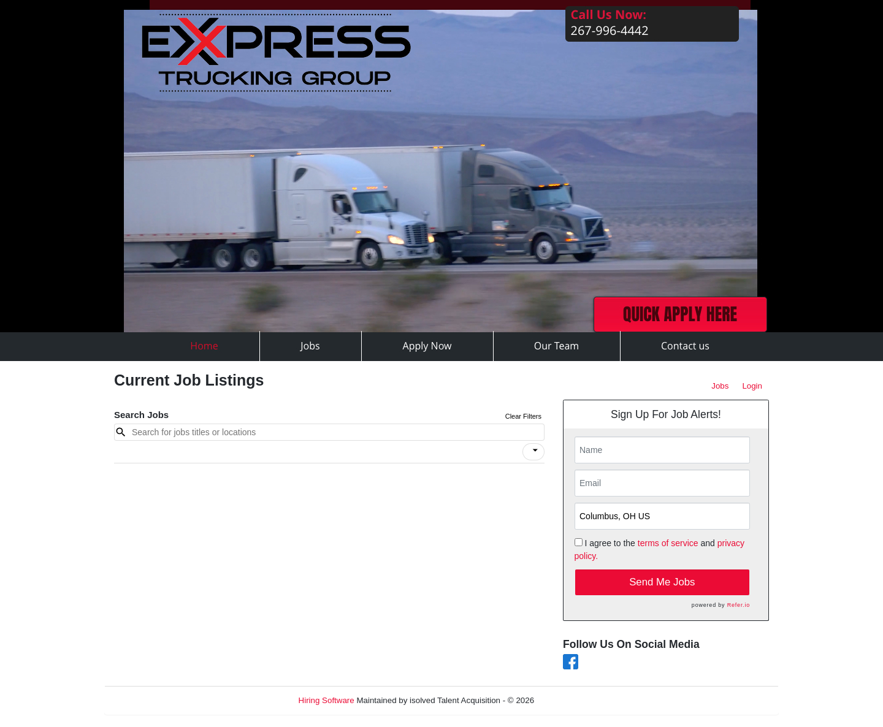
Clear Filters (523, 416)
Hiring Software (326, 700)
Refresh (570, 700)
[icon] (535, 450)
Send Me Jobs (662, 582)
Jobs (719, 385)
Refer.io (738, 605)
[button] (533, 451)
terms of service (668, 543)
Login (752, 385)
